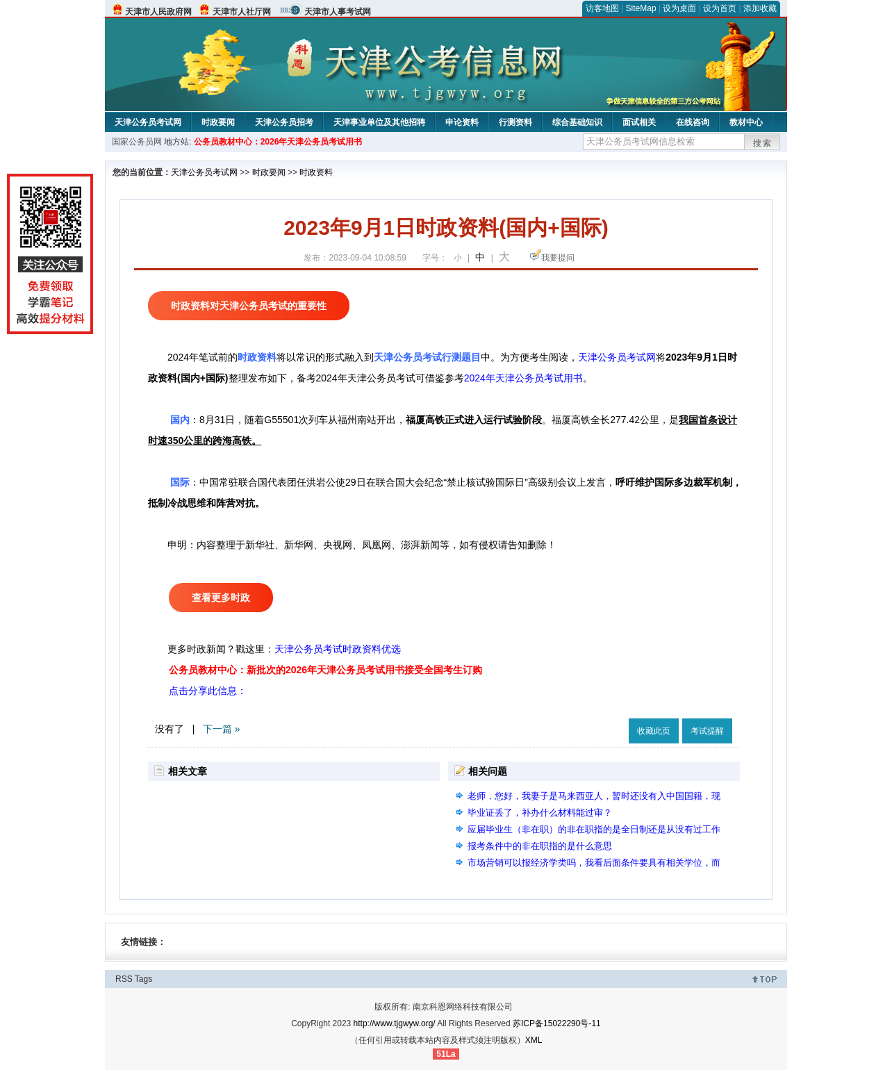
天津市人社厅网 (242, 12)
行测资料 (515, 122)
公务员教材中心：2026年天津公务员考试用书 (278, 142)
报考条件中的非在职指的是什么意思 (540, 846)
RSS (124, 979)
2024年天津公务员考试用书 (523, 378)
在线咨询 (692, 122)
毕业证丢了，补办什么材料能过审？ (540, 812)
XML (534, 1040)
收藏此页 (653, 731)
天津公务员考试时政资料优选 (337, 649)
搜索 (763, 143)
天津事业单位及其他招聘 (379, 122)
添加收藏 (760, 8)
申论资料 (462, 122)
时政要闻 (218, 122)
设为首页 (719, 8)
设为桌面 (679, 8)
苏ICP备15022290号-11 (557, 1023)
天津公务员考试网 (148, 122)
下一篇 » (221, 728)
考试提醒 (707, 731)
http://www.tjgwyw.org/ (395, 1023)
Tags (143, 979)
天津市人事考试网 (337, 12)
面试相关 (639, 122)
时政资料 (316, 172)
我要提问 (558, 258)
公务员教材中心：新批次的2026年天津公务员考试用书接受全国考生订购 (325, 669)
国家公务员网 (137, 142)
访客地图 (602, 8)
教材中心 (746, 122)
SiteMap (641, 8)
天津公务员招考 (284, 122)
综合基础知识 (577, 122)
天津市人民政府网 (158, 12)
